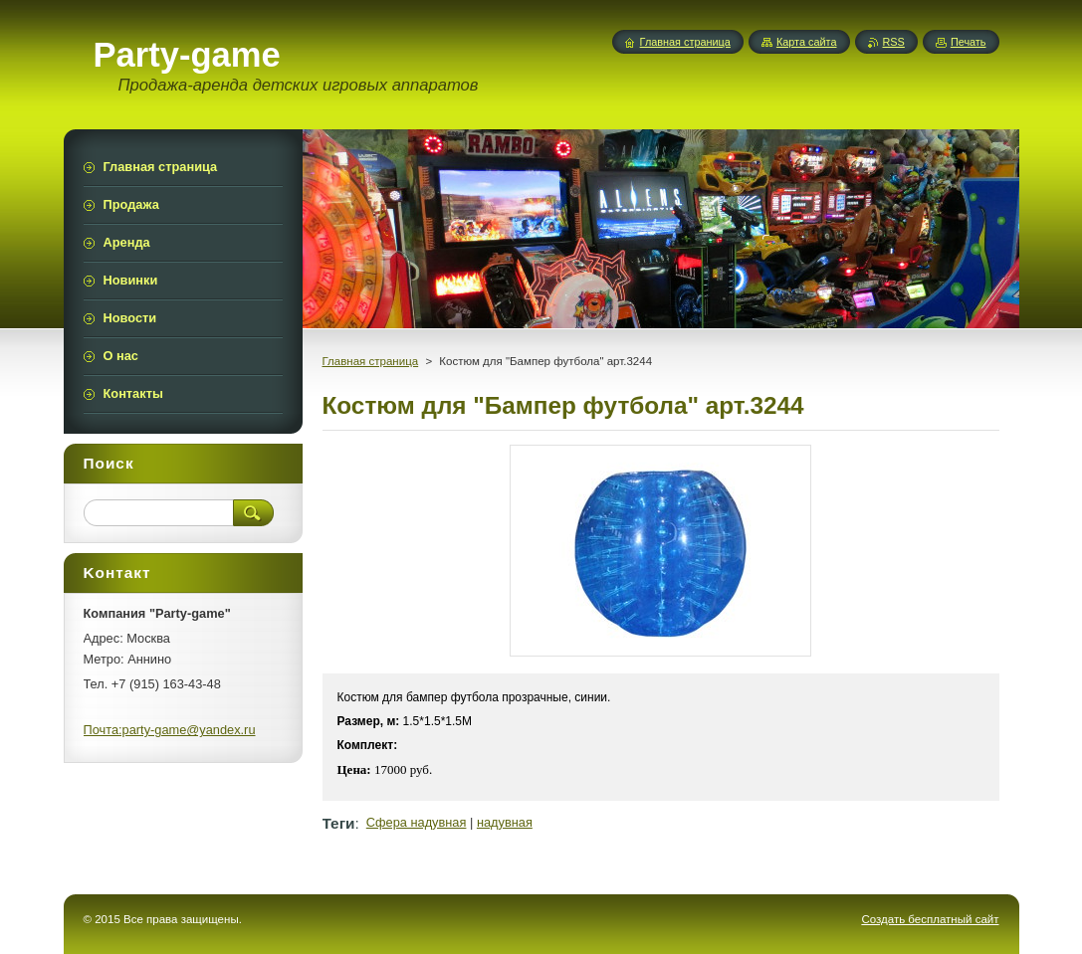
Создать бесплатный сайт (929, 919)
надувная (505, 822)
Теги (339, 823)
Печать (968, 42)
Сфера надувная (416, 822)
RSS (894, 42)
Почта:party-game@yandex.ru (170, 729)
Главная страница (371, 361)
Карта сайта (806, 42)
